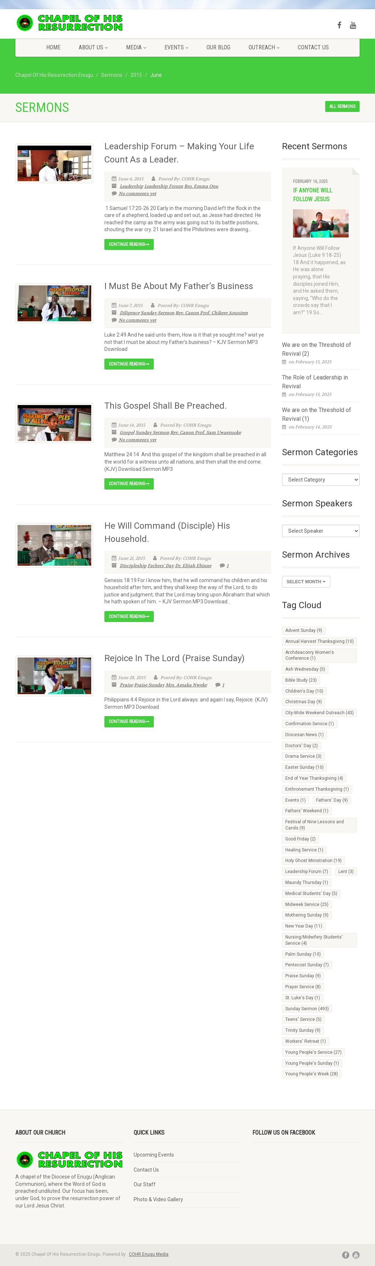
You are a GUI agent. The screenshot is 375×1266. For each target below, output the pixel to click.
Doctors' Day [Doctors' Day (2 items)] (301, 745)
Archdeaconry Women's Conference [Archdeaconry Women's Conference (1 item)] (309, 655)
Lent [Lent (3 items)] (346, 871)
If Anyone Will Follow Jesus (312, 195)
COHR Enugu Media (148, 1254)
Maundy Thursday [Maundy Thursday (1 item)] (306, 882)
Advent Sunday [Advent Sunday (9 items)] (303, 630)
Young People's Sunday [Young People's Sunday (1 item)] (312, 1063)
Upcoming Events (154, 1155)
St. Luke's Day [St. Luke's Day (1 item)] (302, 997)
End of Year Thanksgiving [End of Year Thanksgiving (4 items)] (314, 778)
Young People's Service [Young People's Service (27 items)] (313, 1052)
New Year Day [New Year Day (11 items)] (303, 926)
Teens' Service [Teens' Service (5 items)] (303, 1019)
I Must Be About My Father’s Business (178, 286)
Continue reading (129, 244)
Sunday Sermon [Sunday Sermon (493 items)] (307, 1008)
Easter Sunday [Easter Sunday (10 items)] (304, 767)
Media (136, 47)
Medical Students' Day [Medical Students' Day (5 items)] (311, 893)
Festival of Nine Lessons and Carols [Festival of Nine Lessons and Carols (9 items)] (314, 825)
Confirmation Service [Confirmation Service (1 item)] (309, 723)
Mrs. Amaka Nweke (186, 685)
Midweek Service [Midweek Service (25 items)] (306, 904)
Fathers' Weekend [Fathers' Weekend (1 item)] (306, 810)
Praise (126, 685)
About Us (93, 47)
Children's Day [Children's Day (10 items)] (304, 691)
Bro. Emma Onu (201, 186)
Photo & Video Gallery (158, 1199)
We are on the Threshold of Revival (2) (316, 349)
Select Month (306, 581)
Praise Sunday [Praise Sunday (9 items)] (303, 975)
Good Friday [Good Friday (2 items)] (300, 839)
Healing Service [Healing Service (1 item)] (304, 850)
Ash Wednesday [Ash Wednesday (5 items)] (305, 669)
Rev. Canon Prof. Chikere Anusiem (211, 313)
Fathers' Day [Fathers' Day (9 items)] (332, 800)
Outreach (264, 47)
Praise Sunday (149, 685)
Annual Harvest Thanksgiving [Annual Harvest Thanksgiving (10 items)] (319, 641)
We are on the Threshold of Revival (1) (316, 414)
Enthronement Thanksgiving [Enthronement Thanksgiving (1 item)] (317, 789)
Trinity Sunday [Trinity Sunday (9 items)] (302, 1030)
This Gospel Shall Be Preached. (165, 406)
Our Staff (145, 1184)
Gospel (127, 432)
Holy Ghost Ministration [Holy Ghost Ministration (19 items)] (313, 860)
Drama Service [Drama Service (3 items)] (303, 756)
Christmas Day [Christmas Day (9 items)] (303, 701)
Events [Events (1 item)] (295, 800)
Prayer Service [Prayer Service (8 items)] (303, 986)
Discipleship (133, 566)
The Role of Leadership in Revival (315, 382)
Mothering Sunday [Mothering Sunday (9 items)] (306, 915)
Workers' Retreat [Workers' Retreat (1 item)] (305, 1041)
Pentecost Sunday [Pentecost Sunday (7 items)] (307, 964)
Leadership (131, 186)
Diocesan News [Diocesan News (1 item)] (304, 734)
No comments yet (134, 193)
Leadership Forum (163, 186)
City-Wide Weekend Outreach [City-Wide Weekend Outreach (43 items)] (319, 712)
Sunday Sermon (157, 313)
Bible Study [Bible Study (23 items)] (301, 680)
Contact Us (313, 47)
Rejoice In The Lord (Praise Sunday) (174, 658)
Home (53, 47)
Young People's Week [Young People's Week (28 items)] (311, 1073)
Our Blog (218, 47)
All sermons (342, 106)
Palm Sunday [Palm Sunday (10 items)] (303, 954)
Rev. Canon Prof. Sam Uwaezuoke (205, 432)
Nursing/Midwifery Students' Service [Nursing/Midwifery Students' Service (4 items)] (314, 940)
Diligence (130, 313)
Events (176, 47)
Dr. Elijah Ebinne (193, 566)
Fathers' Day (161, 566)
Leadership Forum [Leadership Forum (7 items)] (306, 871)
